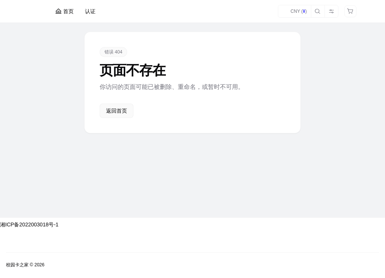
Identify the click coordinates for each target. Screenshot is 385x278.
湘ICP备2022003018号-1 (29, 224)
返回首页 (116, 111)
